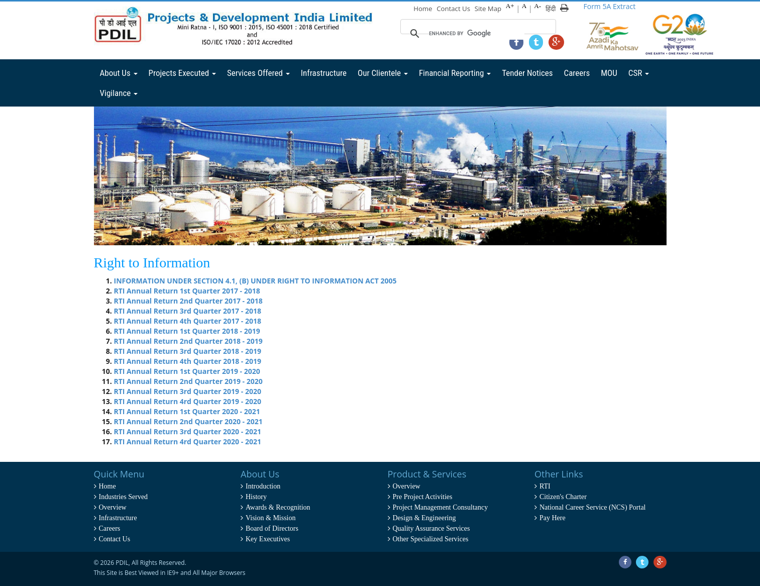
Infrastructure (324, 73)
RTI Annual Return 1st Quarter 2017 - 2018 (187, 291)
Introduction (263, 486)
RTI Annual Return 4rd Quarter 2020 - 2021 (187, 441)
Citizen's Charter (563, 497)
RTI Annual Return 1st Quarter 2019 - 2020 (187, 371)
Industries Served (123, 497)
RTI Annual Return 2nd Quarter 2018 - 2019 (188, 341)
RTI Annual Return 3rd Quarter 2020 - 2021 (187, 431)
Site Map (488, 8)
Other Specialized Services (431, 539)
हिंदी (551, 8)
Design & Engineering (424, 518)
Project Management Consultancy (440, 507)
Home (424, 8)
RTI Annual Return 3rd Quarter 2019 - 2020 (187, 391)
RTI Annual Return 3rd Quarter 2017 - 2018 (187, 311)
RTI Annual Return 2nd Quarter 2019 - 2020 (188, 381)
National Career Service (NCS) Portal (592, 507)
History (256, 497)
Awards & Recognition (278, 507)
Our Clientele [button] (383, 73)
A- (537, 6)
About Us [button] (119, 73)
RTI (545, 486)
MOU (609, 73)
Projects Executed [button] (182, 73)
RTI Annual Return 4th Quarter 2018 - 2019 (187, 361)
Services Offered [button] (258, 73)
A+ (510, 6)
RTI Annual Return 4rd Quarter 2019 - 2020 (187, 401)
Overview (113, 507)
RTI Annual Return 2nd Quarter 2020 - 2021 (188, 421)
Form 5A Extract (610, 6)
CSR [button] (638, 73)
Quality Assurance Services (431, 528)
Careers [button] (577, 73)
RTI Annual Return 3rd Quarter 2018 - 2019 (187, 351)
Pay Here (552, 518)
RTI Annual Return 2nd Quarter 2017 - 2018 (188, 301)
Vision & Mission (271, 518)
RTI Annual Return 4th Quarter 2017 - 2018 (187, 321)
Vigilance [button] (119, 93)
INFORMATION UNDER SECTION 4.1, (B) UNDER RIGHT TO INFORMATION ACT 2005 (255, 280)
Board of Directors (272, 528)
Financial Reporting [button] (455, 73)
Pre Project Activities (423, 497)
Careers (110, 528)
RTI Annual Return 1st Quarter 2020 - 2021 (187, 411)
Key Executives (268, 539)
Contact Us (454, 8)
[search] (476, 34)
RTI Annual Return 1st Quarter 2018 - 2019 (187, 331)
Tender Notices (527, 73)
